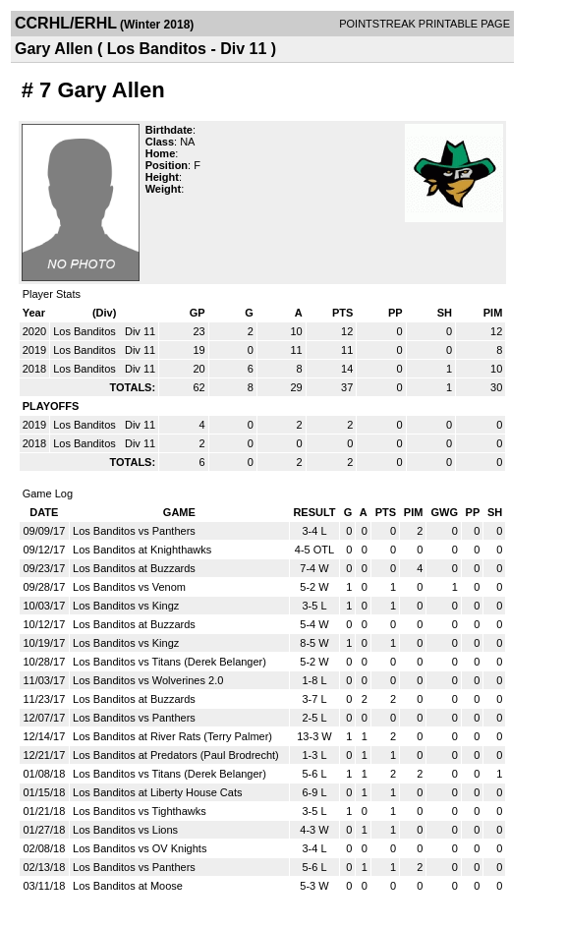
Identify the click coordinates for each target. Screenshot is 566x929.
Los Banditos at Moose (128, 886)
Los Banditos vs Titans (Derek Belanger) (169, 662)
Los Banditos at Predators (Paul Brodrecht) (176, 755)
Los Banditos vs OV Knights (139, 848)
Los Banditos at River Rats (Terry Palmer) (172, 736)
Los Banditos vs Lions (125, 830)
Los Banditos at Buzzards (134, 568)
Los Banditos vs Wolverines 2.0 (148, 680)
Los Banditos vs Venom (129, 587)
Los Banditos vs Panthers (134, 531)
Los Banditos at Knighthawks (142, 549)
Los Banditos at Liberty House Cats (157, 792)
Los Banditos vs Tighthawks (139, 811)
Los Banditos (86, 331)
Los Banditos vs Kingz (126, 605)
